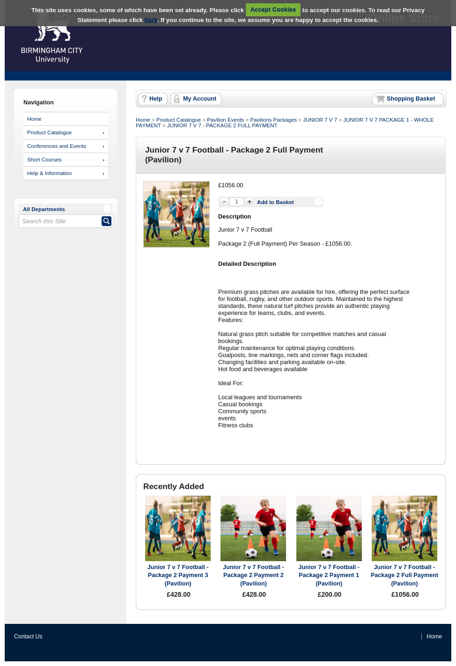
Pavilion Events (225, 120)
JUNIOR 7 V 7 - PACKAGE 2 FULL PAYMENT (222, 125)
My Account (199, 98)
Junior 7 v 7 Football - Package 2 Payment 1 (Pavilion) (329, 575)
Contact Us (28, 636)
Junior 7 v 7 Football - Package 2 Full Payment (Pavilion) (404, 575)
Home (34, 119)
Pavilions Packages (273, 120)
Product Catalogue (49, 132)
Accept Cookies (273, 9)
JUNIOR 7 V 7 (320, 120)
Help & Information (49, 173)
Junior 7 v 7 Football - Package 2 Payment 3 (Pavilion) (178, 575)
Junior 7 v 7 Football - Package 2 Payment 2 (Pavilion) (253, 575)
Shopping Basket (411, 98)
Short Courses (44, 159)
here (151, 19)
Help (155, 98)
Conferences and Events (56, 146)
